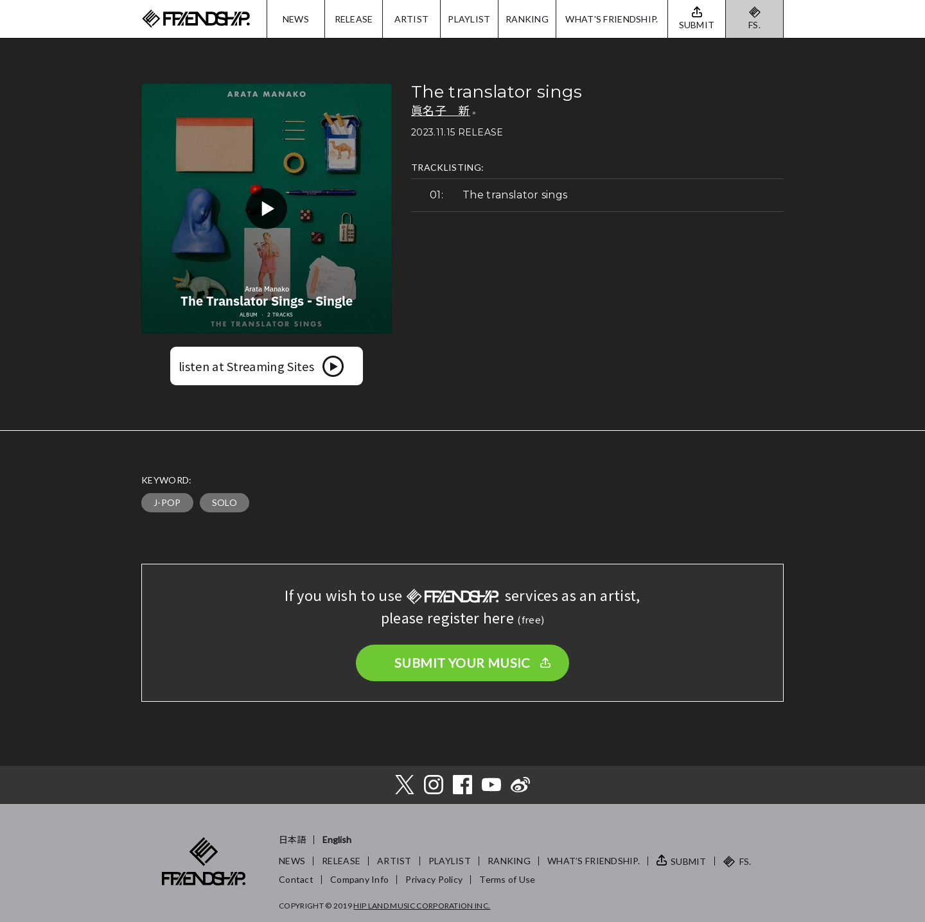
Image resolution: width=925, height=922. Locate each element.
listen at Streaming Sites (246, 366)
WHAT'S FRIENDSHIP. (611, 18)
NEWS (296, 18)
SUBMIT (689, 861)
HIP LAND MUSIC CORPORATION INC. (421, 905)
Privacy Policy (434, 879)
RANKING (527, 18)
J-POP (167, 502)
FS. (754, 24)
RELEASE (354, 18)
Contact (296, 879)
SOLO (224, 502)
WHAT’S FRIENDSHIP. (593, 860)
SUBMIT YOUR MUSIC (462, 662)
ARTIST (411, 18)
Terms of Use (507, 879)
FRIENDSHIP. (196, 19)
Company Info (359, 879)
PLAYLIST (469, 18)
